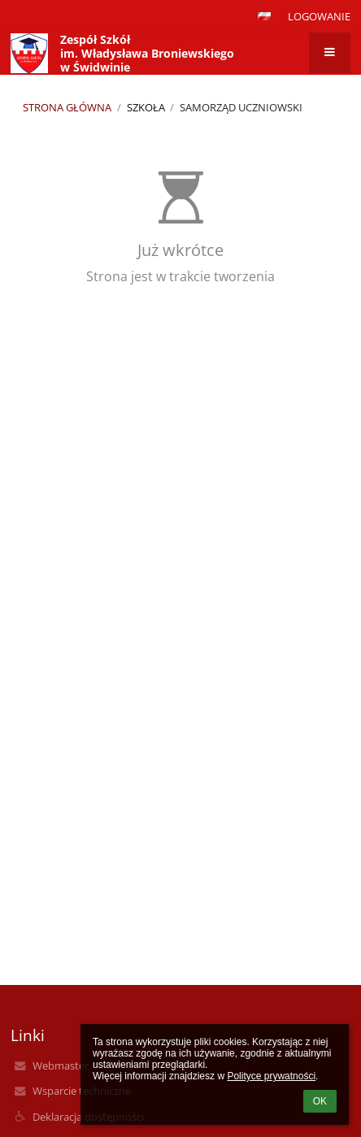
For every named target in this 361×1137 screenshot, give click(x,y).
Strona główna (67, 107)
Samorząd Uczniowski (241, 107)
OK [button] (320, 1101)
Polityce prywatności (271, 1076)
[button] (264, 16)
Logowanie (319, 16)
